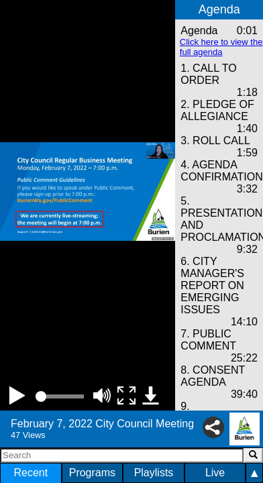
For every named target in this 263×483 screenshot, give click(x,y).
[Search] (122, 455)
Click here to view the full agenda (221, 47)
